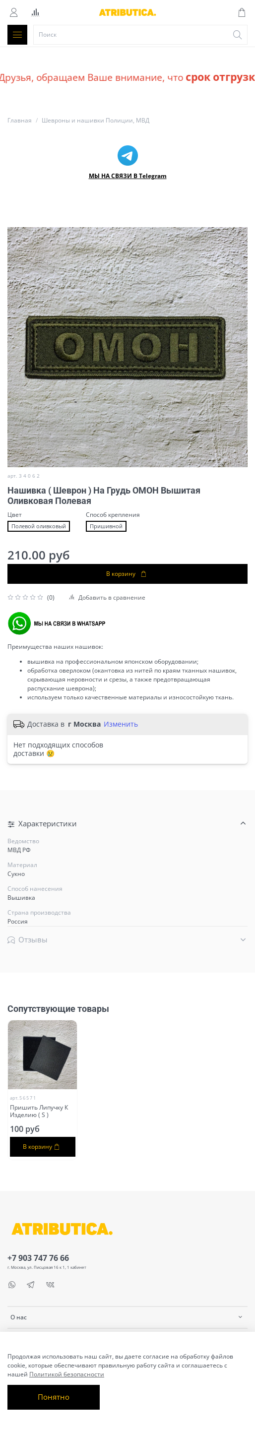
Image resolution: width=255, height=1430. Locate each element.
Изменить (121, 724)
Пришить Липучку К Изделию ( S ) (39, 1111)
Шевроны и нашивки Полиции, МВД (95, 120)
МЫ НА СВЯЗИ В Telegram (128, 176)
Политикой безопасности (66, 1374)
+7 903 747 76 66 (38, 1257)
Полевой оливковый (38, 526)
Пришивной (106, 526)
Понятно (53, 1397)
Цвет (14, 514)
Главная (19, 120)
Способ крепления (113, 514)
